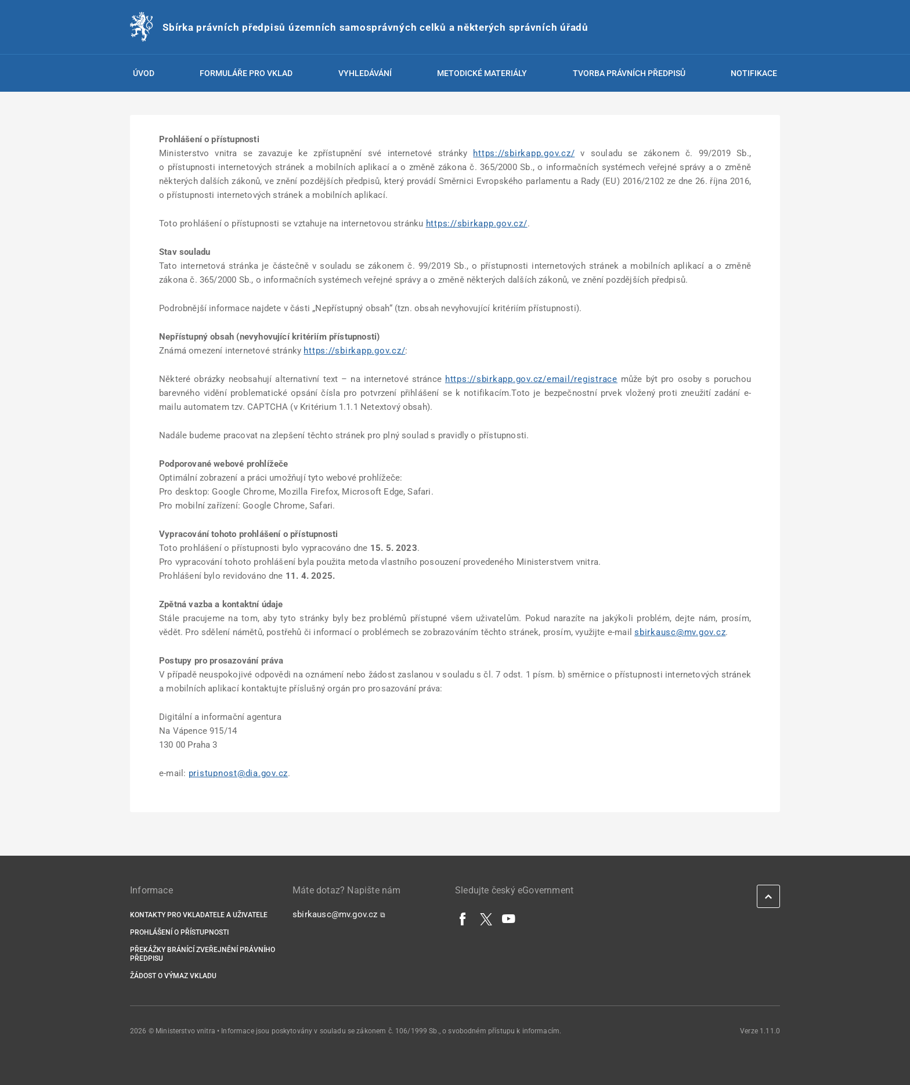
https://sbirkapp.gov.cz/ (524, 153)
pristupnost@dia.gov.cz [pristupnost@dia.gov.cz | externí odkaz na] (238, 773)
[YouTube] (509, 918)
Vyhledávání (365, 73)
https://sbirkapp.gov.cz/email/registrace (531, 379)
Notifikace (754, 73)
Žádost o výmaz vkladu (173, 976)
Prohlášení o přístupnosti (179, 932)
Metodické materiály (482, 73)
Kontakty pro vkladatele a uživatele (199, 915)
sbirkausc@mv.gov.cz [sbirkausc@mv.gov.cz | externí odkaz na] (679, 632)
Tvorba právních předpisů (629, 73)
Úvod (143, 73)
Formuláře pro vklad (246, 73)
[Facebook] (463, 918)
